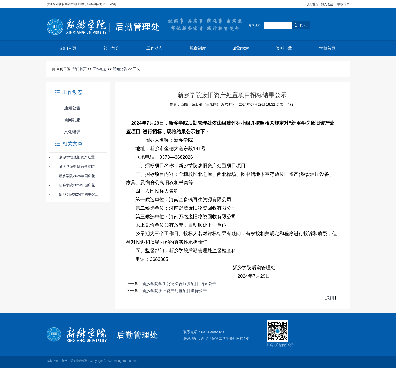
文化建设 (72, 131)
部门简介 (111, 48)
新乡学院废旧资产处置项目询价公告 (174, 291)
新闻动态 (72, 120)
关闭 (330, 298)
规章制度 (198, 48)
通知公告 (120, 69)
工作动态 (154, 48)
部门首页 (68, 48)
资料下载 (284, 48)
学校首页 (343, 4)
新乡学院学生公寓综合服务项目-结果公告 (179, 284)
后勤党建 (241, 48)
